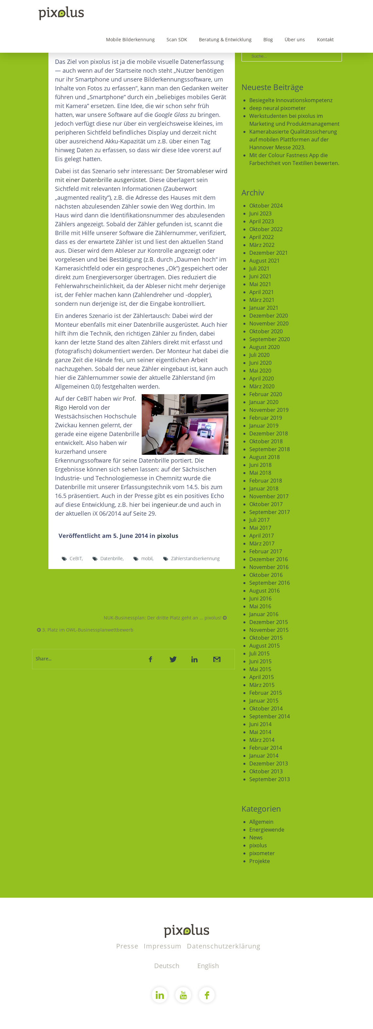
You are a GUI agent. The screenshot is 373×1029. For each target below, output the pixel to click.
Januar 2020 (263, 402)
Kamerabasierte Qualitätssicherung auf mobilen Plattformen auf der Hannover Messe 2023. (293, 139)
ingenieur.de (169, 504)
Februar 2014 (265, 747)
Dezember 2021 (268, 252)
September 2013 (269, 779)
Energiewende (266, 829)
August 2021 (264, 260)
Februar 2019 (265, 417)
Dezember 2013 (268, 763)
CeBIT (76, 558)
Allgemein (261, 821)
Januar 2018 (263, 488)
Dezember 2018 (268, 433)
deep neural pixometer (277, 108)
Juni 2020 (260, 362)
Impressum (164, 946)
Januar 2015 (263, 700)
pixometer (262, 853)
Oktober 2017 (266, 504)
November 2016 (269, 567)
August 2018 (264, 457)
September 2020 (269, 339)
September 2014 (269, 716)
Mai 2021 (260, 284)
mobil (146, 558)
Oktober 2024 (266, 205)
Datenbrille (111, 558)
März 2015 (262, 685)
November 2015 (269, 630)
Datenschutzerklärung (223, 946)
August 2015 (264, 645)
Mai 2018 (260, 472)
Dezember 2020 (268, 315)
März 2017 (262, 543)
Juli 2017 (259, 520)
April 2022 (261, 237)
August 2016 (264, 590)
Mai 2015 (260, 669)
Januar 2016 (263, 614)
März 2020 (262, 386)
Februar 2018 (265, 480)
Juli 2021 (259, 268)
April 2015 (261, 677)
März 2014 (262, 740)
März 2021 (262, 299)
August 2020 (264, 347)
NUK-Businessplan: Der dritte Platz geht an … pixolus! (165, 618)
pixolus (167, 536)
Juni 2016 (260, 598)
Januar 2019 (263, 425)
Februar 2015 (265, 692)
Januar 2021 (263, 307)
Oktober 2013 (266, 771)
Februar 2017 (265, 551)
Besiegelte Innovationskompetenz (290, 100)
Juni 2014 (260, 724)
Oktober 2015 (266, 637)
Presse (128, 946)
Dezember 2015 (268, 622)
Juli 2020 (259, 354)
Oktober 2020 (266, 331)
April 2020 (261, 378)
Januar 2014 (263, 755)
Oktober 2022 (266, 229)
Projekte (259, 861)
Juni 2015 (260, 661)
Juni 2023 (260, 213)
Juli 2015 (259, 653)
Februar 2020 (265, 394)
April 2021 (261, 292)
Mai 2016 (260, 606)
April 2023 (261, 221)
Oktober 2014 (266, 708)
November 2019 (269, 409)
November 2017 (269, 496)
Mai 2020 (260, 370)
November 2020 (269, 323)
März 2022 (262, 244)
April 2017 (261, 535)
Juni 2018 (260, 465)
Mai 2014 (260, 732)
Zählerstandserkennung (195, 558)
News (256, 837)
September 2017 (269, 512)
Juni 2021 (260, 276)
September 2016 (269, 582)
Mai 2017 (260, 527)
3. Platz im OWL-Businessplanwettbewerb (85, 630)
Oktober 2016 (266, 575)
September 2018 (269, 449)
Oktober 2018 (266, 441)
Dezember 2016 (268, 559)
